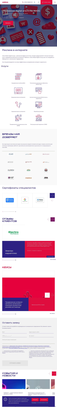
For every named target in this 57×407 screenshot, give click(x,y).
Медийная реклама (22, 95)
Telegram (2, 11)
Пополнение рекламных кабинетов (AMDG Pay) (21, 82)
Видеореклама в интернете (35, 81)
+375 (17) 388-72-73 (28, 2)
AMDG (5, 2)
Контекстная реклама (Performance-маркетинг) (49, 82)
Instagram (2, 20)
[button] (51, 177)
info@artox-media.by (14, 391)
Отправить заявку (15, 337)
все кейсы (52, 286)
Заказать (10, 27)
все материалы (52, 381)
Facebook (2, 30)
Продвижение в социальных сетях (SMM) (35, 97)
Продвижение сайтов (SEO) (8, 81)
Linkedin (2, 16)
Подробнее (33, 402)
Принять (34, 399)
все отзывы (53, 232)
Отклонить (43, 399)
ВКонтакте (2, 25)
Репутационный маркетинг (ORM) (49, 96)
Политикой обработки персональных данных (18, 322)
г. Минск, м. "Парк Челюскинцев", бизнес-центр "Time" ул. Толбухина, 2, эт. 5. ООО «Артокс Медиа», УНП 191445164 (25, 389)
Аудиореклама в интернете (8, 96)
